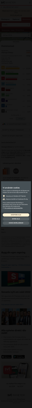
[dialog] (16, 204)
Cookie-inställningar (16, 223)
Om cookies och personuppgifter (13, 208)
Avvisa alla (16, 219)
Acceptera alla (16, 214)
